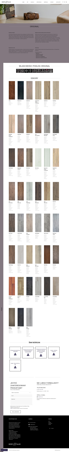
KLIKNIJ (11, 408)
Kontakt (49, 424)
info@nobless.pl (32, 424)
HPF (49, 421)
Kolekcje (34, 14)
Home (29, 14)
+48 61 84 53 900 (40, 389)
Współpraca (50, 423)
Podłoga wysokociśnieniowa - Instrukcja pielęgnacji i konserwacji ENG (28, 352)
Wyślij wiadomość (15, 411)
